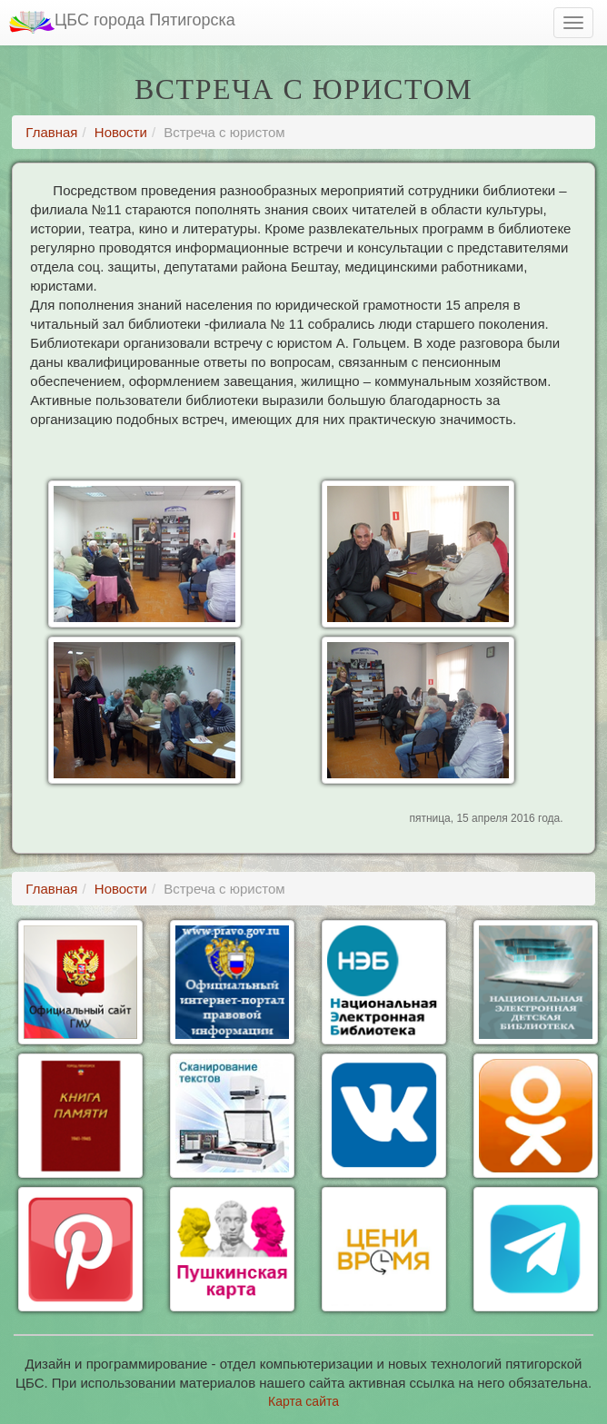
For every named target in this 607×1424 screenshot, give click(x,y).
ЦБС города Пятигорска (122, 22)
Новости (121, 132)
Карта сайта (303, 1401)
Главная (51, 132)
